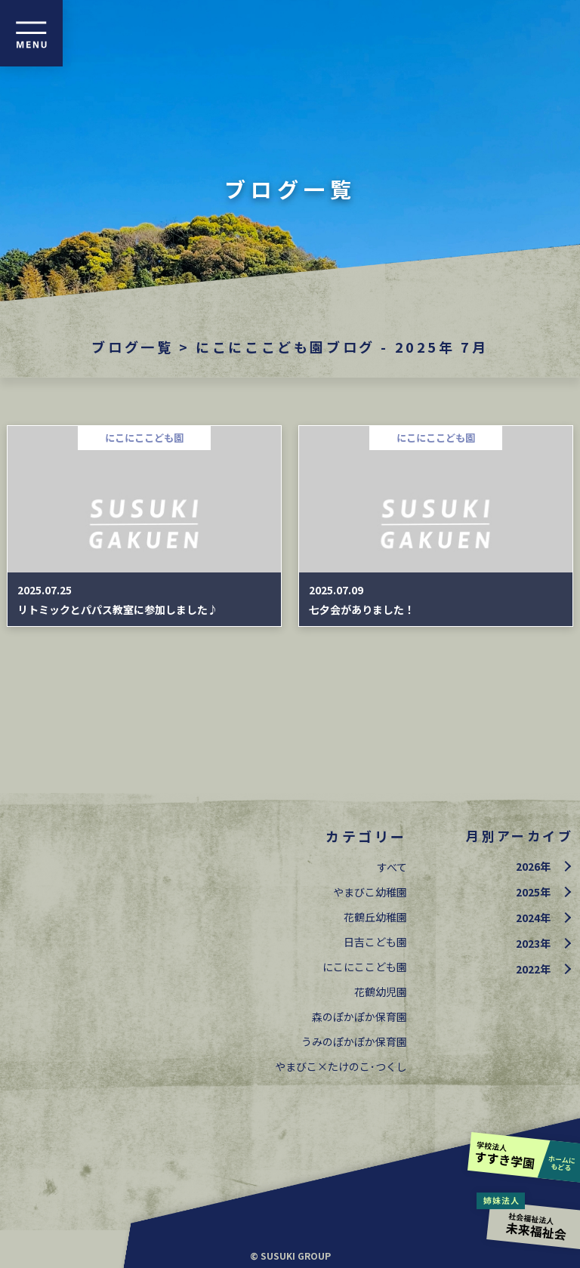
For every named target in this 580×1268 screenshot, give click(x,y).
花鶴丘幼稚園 (375, 916)
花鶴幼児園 (380, 991)
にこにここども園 (364, 966)
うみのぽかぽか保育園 (354, 1041)
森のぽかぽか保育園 (359, 1016)
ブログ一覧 (132, 346)
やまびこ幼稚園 (370, 891)
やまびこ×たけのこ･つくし (341, 1066)
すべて (392, 867)
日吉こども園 (375, 941)
